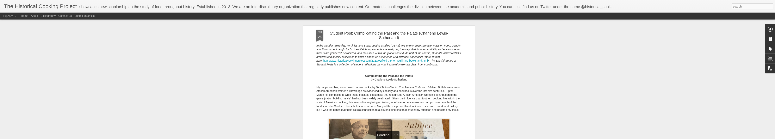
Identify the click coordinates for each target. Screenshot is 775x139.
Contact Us (65, 15)
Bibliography (48, 15)
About (34, 15)
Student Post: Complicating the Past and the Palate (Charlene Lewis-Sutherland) (389, 33)
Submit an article (84, 15)
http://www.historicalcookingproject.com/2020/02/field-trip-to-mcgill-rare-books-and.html (375, 59)
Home (24, 15)
